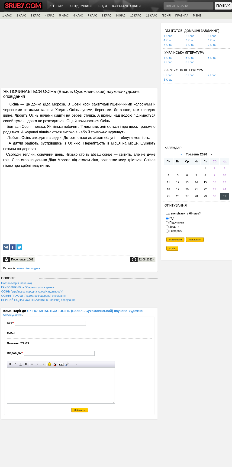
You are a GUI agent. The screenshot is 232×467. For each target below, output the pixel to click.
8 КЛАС (106, 15)
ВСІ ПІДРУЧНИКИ (79, 6)
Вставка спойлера (77, 364)
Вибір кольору (55, 364)
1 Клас (168, 36)
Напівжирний (10, 364)
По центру (37, 364)
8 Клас (190, 44)
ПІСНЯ (166, 15)
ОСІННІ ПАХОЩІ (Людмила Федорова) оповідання (34, 295)
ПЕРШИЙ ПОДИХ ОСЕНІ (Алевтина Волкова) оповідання (38, 300)
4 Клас (168, 40)
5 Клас (190, 40)
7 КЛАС (92, 15)
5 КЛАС (64, 15)
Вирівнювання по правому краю (43, 364)
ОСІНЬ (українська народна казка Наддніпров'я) (32, 291)
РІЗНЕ (197, 15)
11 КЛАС (151, 15)
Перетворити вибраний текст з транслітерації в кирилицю (72, 364)
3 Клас (212, 36)
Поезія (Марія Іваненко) (16, 283)
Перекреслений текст (26, 364)
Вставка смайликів (49, 364)
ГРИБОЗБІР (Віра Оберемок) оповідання (27, 287)
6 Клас (212, 40)
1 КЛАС (7, 15)
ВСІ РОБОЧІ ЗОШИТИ (126, 6)
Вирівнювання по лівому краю (32, 364)
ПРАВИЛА (181, 15)
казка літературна (28, 268)
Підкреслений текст (20, 364)
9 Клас (212, 44)
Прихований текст (61, 364)
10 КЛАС (136, 15)
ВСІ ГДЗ (102, 6)
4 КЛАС (50, 15)
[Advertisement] (79, 55)
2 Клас (190, 36)
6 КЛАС (78, 15)
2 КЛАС (21, 15)
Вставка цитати (66, 364)
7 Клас (168, 44)
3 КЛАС (35, 15)
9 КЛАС (121, 15)
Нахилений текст (15, 364)
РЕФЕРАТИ (56, 6)
